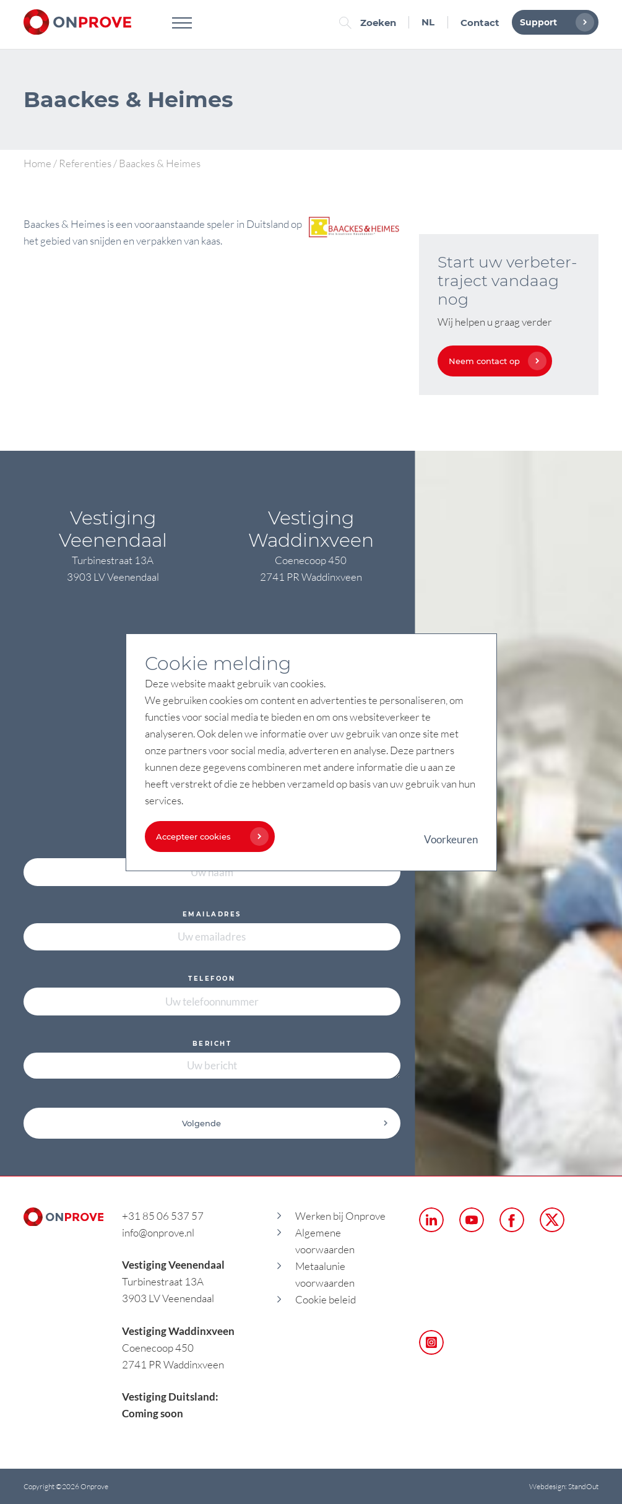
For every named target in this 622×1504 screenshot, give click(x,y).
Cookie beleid (325, 1299)
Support (554, 22)
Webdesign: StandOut (563, 1486)
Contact (479, 22)
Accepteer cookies (209, 836)
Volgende (285, 1123)
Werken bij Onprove (340, 1215)
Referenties (85, 163)
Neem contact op (494, 361)
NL (427, 22)
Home (37, 163)
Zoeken (370, 22)
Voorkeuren (451, 839)
